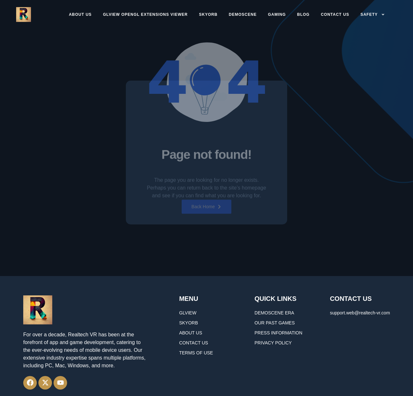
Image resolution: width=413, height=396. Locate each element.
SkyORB (208, 14)
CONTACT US (335, 14)
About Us (80, 14)
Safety (372, 14)
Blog (303, 14)
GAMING (277, 14)
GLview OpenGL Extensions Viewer (145, 14)
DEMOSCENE (243, 14)
